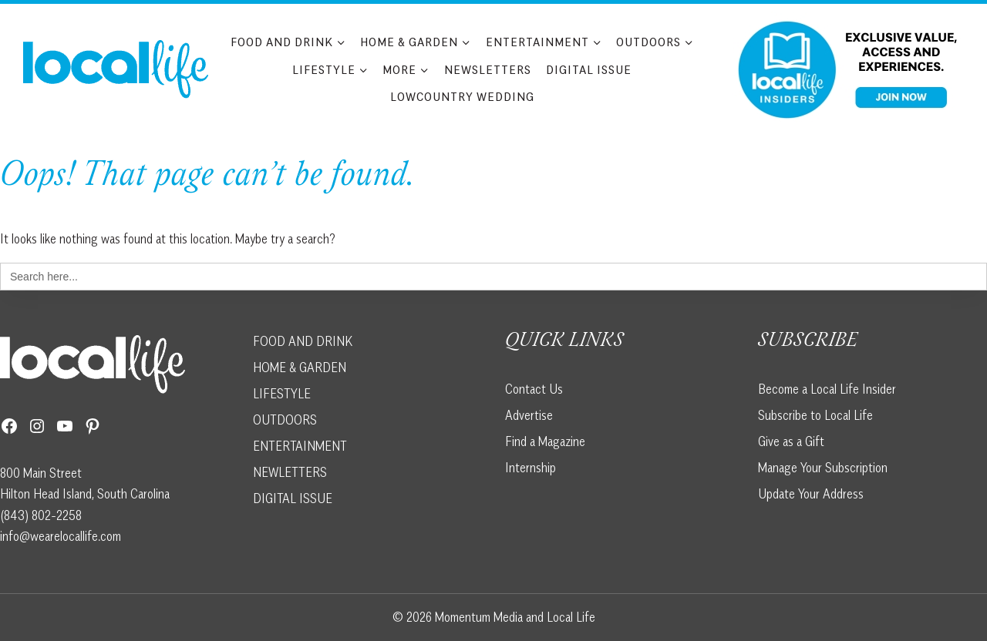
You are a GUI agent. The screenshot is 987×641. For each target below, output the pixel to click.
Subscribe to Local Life (815, 415)
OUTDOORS (285, 420)
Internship (530, 467)
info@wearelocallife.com (60, 536)
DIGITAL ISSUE (292, 498)
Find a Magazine (545, 441)
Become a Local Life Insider (827, 389)
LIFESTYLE (282, 393)
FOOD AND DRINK (302, 341)
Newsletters (487, 69)
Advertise (529, 415)
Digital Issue (589, 69)
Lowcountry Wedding (462, 96)
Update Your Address (811, 494)
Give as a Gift (791, 441)
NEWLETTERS (290, 472)
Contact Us (534, 389)
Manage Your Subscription (823, 467)
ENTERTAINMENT (300, 446)
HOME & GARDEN (299, 367)
